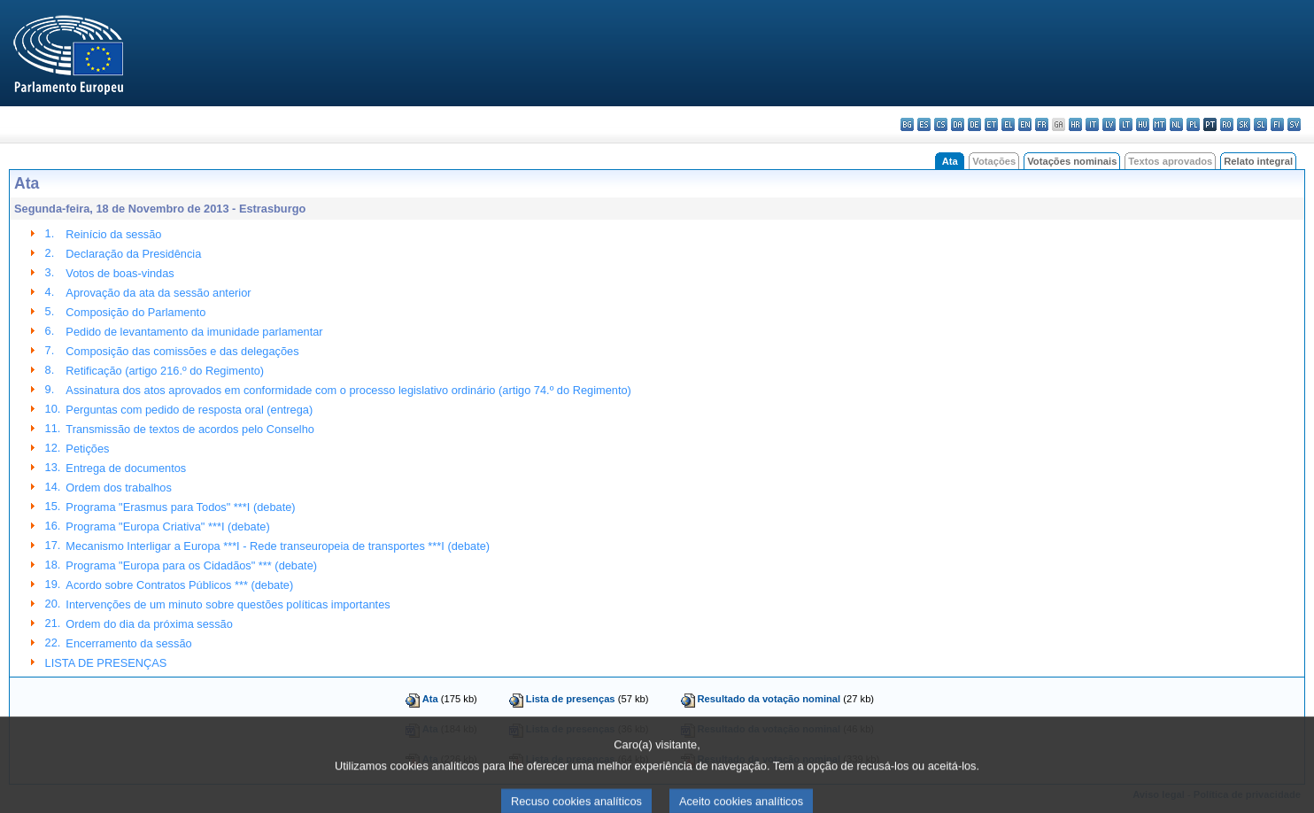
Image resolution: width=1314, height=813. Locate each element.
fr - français (1041, 124)
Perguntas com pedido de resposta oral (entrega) (189, 409)
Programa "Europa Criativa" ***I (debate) (167, 526)
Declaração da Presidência (133, 253)
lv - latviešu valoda (1109, 124)
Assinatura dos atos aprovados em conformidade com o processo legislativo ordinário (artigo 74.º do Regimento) (348, 390)
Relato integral (1258, 161)
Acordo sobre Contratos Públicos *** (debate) (179, 585)
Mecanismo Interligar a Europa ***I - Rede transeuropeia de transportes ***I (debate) (278, 546)
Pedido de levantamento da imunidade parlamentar (194, 331)
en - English (1025, 124)
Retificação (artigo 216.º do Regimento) (165, 370)
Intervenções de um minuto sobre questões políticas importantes (228, 604)
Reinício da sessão (113, 234)
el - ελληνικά (1008, 124)
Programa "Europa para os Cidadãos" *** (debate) (191, 565)
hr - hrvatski (1075, 124)
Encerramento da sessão (128, 643)
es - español (924, 124)
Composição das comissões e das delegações (182, 351)
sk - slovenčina (1243, 124)
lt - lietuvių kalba (1125, 124)
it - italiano (1092, 124)
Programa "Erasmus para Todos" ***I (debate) (180, 507)
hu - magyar (1142, 124)
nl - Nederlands (1176, 124)
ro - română (1226, 124)
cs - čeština (940, 124)
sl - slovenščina (1260, 124)
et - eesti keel (991, 124)
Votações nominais (1072, 161)
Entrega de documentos (126, 468)
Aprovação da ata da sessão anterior (158, 292)
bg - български (907, 124)
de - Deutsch (974, 124)
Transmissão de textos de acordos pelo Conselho (190, 429)
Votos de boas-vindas (120, 273)
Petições (87, 448)
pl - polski (1193, 124)
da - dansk (957, 124)
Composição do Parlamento (135, 312)
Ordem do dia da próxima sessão (149, 624)
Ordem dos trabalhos (119, 487)
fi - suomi (1277, 124)
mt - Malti (1159, 124)
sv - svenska (1294, 124)
